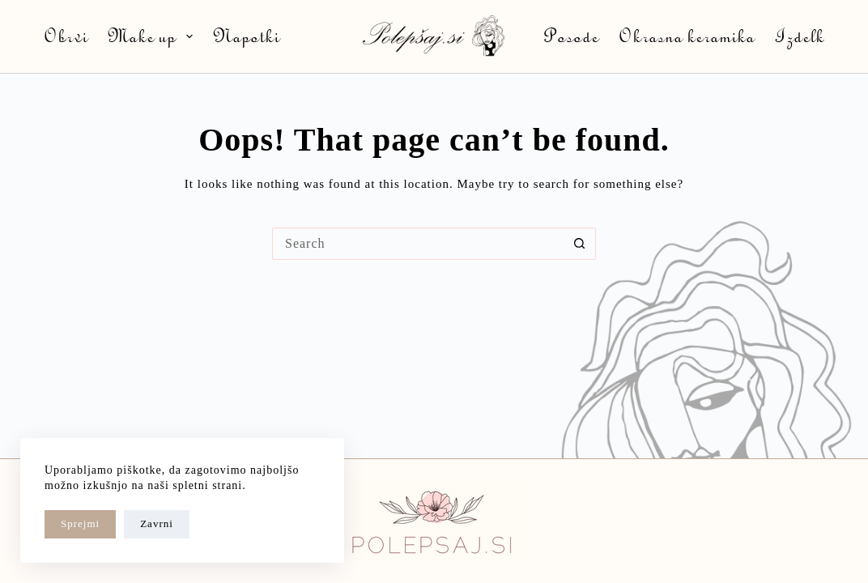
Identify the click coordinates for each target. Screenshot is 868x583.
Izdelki (802, 35)
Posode (571, 35)
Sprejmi (80, 523)
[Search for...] (418, 244)
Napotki (246, 35)
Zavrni (156, 523)
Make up (154, 35)
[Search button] (580, 244)
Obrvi (65, 35)
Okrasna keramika (687, 35)
